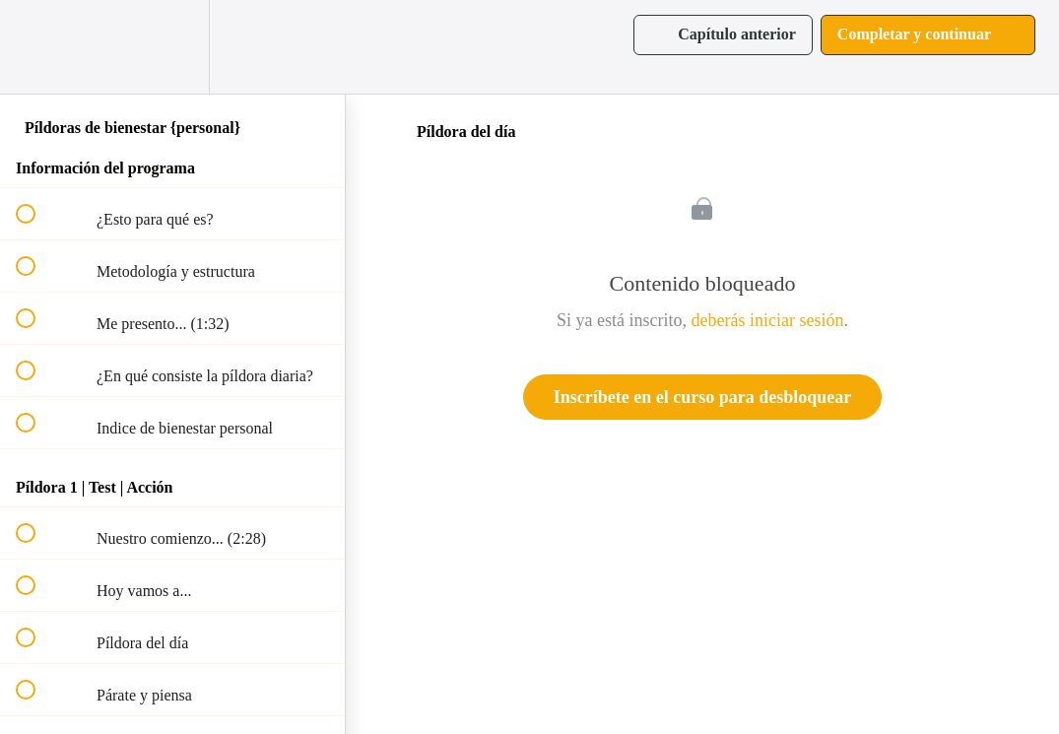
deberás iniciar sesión (768, 320)
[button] (36, 47)
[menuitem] (172, 47)
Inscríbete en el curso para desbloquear (702, 397)
